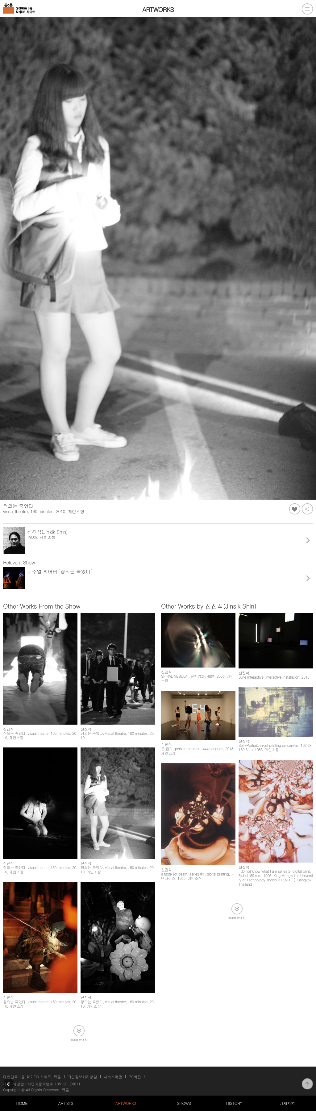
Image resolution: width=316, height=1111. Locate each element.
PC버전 (135, 1076)
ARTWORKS (125, 1103)
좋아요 (294, 508)
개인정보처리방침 (82, 1076)
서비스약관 (113, 1076)
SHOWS (184, 1103)
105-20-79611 (68, 1083)
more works (79, 1039)
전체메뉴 (307, 9)
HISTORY (234, 1103)
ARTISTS (65, 1103)
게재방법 (287, 1103)
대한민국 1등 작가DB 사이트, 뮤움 (32, 1076)
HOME (21, 1103)
